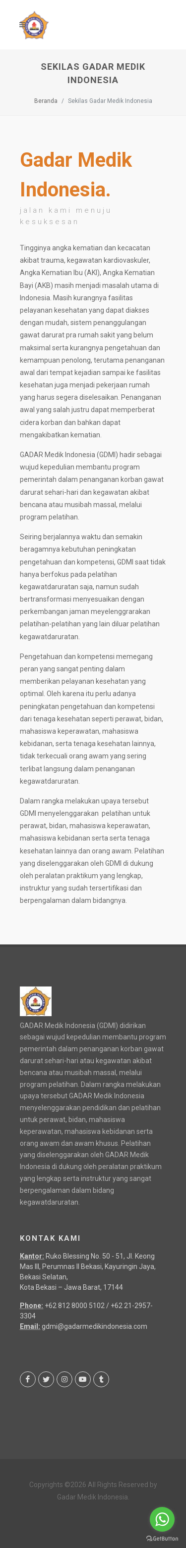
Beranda (46, 100)
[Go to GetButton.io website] (162, 1538)
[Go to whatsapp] (162, 1519)
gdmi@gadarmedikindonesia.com (94, 1326)
